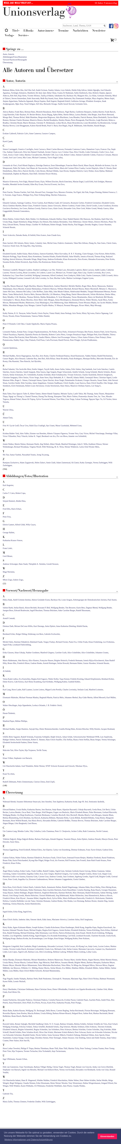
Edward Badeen (9, 810)
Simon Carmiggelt (10, 149)
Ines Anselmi (47, 802)
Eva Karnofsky (24, 679)
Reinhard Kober (108, 679)
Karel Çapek (7, 141)
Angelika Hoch (45, 898)
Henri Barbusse (58, 112)
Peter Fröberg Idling (42, 195)
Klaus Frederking (95, 642)
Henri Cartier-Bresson (55, 149)
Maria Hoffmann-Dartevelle (74, 898)
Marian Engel (78, 182)
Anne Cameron (35, 133)
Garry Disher (89, 171)
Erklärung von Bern (35, 634)
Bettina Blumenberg (10, 818)
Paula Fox (73, 642)
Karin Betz (80, 608)
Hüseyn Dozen (107, 839)
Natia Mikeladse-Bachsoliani (49, 965)
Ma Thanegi (88, 394)
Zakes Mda (48, 292)
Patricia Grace (46, 208)
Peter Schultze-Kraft (30, 1032)
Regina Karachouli (104, 927)
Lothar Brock (61, 123)
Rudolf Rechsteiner (104, 356)
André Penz (105, 1000)
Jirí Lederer (41, 273)
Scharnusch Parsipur (76, 332)
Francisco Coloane (104, 155)
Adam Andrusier (65, 98)
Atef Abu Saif (29, 90)
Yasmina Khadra (48, 256)
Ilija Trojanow (30, 750)
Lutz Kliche (53, 933)
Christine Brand (16, 123)
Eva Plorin (36, 1003)
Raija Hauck (96, 890)
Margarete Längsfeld (11, 946)
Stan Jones (101, 243)
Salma (67, 369)
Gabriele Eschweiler (52, 634)
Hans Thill (63, 1048)
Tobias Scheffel (39, 1027)
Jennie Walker (8, 444)
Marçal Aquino (40, 101)
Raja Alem (22, 96)
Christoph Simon (34, 380)
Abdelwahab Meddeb (78, 292)
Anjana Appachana (10, 101)
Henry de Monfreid (95, 297)
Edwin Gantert (8, 525)
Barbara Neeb (32, 979)
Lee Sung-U (96, 386)
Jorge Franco (17, 195)
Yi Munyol (59, 305)
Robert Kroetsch (21, 262)
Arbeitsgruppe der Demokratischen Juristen (90, 600)
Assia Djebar (99, 171)
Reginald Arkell (63, 101)
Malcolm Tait (8, 750)
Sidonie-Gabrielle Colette (86, 155)
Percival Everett (50, 184)
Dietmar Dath (8, 626)
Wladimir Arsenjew (93, 101)
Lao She (51, 270)
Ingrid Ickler (7, 912)
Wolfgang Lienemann (41, 275)
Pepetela (21, 335)
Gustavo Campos (48, 133)
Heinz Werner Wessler (58, 1083)
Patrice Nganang (101, 313)
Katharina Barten (34, 810)
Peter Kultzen (84, 938)
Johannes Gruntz (101, 653)
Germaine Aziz (81, 104)
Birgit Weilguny (16, 1083)
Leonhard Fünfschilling (22, 645)
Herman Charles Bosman (19, 120)
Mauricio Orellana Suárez (80, 386)
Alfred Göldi (20, 525)
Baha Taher (7, 394)
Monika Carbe (23, 831)
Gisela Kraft (110, 936)
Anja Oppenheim (24, 705)
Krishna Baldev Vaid (11, 433)
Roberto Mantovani (55, 960)
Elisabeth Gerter (108, 203)
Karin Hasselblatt (69, 890)
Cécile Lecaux (69, 946)
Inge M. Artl (83, 802)
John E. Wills (82, 444)
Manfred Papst (8, 721)
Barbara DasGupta (42, 839)
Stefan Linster (72, 949)
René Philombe (31, 337)
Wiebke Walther (43, 1080)
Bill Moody (108, 297)
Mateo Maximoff (91, 289)
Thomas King (99, 256)
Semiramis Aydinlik (96, 802)
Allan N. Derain (105, 168)
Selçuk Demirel (9, 501)
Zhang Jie (92, 243)
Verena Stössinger (108, 740)
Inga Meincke (44, 962)
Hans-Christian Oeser (43, 989)
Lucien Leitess (38, 690)
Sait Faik (30, 192)
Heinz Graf (97, 874)
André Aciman (41, 90)
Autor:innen (46, 30)
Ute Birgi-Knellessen (25, 815)
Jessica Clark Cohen (16, 155)
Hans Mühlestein (70, 303)
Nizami (11, 316)
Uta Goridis (73, 874)
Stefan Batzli (19, 608)
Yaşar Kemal (22, 256)
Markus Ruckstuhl (100, 1013)
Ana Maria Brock (35, 821)
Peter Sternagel (55, 1038)
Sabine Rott (87, 1013)
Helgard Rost (77, 1013)
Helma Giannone (98, 871)
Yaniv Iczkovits (9, 235)
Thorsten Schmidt (104, 1027)
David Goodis (91, 206)
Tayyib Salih (49, 369)
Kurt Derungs (39, 626)
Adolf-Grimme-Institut (22, 600)
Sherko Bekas (68, 115)
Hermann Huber (76, 663)
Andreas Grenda (55, 877)
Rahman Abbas (9, 90)
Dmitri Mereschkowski (80, 294)
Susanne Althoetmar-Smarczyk (29, 802)
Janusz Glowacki (54, 206)
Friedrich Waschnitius (58, 1080)
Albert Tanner (35, 394)
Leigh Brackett (102, 120)
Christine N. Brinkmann (45, 123)
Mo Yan (6, 455)
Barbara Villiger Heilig (43, 1067)
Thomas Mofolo (33, 297)
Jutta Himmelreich (92, 895)
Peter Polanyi (100, 337)
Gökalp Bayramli (84, 810)
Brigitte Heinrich (60, 660)
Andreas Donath (94, 839)
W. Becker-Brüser (34, 115)
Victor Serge (34, 377)
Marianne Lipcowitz (86, 949)
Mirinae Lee (60, 273)
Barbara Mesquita (94, 962)
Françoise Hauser (46, 660)
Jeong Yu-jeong (43, 455)
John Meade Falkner (61, 292)
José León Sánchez (100, 369)
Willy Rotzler (95, 729)
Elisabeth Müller (91, 968)
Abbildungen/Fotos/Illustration (15, 57)
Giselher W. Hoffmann (40, 225)
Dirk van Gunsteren (10, 1067)
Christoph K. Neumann (61, 979)
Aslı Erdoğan (99, 182)
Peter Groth (12, 879)
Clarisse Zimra (39, 782)
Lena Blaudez (74, 117)
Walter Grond (91, 208)
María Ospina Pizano (48, 324)
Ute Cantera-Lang (10, 831)
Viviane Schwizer (74, 375)
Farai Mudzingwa (42, 303)
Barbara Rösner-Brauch (62, 1013)
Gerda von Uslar (102, 1070)
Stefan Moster (55, 968)
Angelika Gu (23, 879)
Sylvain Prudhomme (89, 340)
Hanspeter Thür (60, 396)
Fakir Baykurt (20, 115)
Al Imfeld (31, 235)
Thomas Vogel (69, 1067)
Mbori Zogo (7, 580)
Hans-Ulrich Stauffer (94, 383)
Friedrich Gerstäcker (93, 203)
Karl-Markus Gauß (51, 203)
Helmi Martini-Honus (108, 960)
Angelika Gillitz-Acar (34, 874)
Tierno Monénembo (79, 297)
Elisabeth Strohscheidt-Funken (15, 742)
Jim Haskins (96, 219)
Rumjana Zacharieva (11, 463)
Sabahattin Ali (60, 96)
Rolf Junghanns (86, 920)
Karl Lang (7, 690)
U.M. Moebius (20, 297)
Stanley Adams (54, 90)
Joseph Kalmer (38, 927)
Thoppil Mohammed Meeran (99, 292)
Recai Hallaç (95, 887)
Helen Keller (110, 254)
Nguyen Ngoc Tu (95, 399)
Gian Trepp (69, 399)
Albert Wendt (55, 444)
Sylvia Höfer (57, 898)
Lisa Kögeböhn (16, 936)
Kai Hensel (44, 222)
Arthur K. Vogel (34, 436)
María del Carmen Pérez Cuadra (72, 168)
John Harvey (22, 660)
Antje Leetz (92, 946)
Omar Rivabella (62, 359)
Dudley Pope (19, 340)
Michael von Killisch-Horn (47, 1070)
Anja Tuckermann (59, 1051)
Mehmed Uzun (75, 426)
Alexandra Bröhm (49, 821)
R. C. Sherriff (67, 377)
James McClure (9, 292)
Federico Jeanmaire (65, 243)
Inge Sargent (51, 372)
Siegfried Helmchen (49, 893)
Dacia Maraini (18, 289)
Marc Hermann (78, 893)
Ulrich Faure (61, 858)
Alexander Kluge (29, 259)
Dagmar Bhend (92, 608)
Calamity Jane (40, 243)
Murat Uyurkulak (62, 426)
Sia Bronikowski (103, 123)
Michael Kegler (35, 930)
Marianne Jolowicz (59, 920)
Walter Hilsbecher (77, 895)
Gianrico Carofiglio (25, 149)
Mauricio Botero (36, 120)
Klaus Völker (8, 758)
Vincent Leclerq (16, 273)
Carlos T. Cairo (9, 493)
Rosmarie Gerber (77, 203)
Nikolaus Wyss (81, 766)
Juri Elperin (47, 850)
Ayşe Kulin (33, 262)
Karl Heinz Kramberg (33, 682)
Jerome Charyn (51, 152)
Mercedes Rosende (104, 359)
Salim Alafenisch (80, 93)
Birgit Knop (42, 259)
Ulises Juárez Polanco (85, 337)
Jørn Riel (41, 359)
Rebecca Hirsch (106, 895)
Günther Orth (102, 989)
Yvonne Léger (71, 273)
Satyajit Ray (33, 729)
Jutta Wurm (67, 1086)
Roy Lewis (106, 273)
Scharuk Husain (9, 227)
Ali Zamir (75, 463)
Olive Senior (23, 377)
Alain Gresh (58, 208)
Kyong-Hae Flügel (36, 860)
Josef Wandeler (27, 766)
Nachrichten (80, 30)
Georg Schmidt (91, 372)
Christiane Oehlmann (25, 989)
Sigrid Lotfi (22, 952)
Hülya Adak (7, 600)
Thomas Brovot (77, 821)
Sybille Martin (81, 960)
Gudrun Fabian (8, 858)
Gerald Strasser (52, 564)
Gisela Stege (29, 1038)
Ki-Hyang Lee (81, 946)
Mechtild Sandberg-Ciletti (38, 1024)
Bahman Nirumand (107, 979)
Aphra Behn (57, 115)
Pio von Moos (62, 436)
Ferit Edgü (23, 182)
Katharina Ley (8, 275)
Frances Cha (105, 149)
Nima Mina (65, 965)
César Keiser (99, 254)
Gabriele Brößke (63, 821)
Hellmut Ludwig (59, 952)
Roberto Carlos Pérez (57, 335)
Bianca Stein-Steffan (81, 740)
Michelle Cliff (48, 155)
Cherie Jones (111, 243)
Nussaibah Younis (29, 455)
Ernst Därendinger (58, 165)
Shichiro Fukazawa (58, 195)
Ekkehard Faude (36, 642)
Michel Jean (52, 243)
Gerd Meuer (7, 556)
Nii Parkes (53, 332)
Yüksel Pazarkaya (10, 335)
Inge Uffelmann (9, 1059)
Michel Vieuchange (96, 433)
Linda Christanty (91, 152)
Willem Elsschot (51, 182)
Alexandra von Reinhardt (85, 1070)
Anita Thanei (99, 394)
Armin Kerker (64, 930)
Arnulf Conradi (9, 618)
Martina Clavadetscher (33, 155)
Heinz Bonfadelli (99, 117)
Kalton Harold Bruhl (38, 126)
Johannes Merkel (71, 697)
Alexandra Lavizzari (55, 946)
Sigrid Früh (7, 645)
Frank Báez (19, 112)
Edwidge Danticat (43, 165)
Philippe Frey (28, 195)
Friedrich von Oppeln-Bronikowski (82, 989)
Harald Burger (99, 126)
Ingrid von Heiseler (28, 1070)
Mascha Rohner (34, 1013)
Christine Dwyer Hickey (47, 174)
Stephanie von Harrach (23, 758)
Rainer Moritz (44, 968)
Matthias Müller (78, 968)
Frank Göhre (80, 206)
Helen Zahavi (40, 463)
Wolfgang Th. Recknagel (35, 1011)
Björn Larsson (88, 270)
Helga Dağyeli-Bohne (25, 839)
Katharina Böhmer (48, 818)
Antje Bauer (56, 810)
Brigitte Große (104, 877)
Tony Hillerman (75, 222)
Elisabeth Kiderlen (78, 930)
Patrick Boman (86, 117)
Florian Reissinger (92, 1011)
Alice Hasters (33, 660)
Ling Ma (6, 286)
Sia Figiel (77, 192)
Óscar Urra (24, 426)
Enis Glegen (49, 874)
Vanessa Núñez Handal (40, 316)
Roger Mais (86, 286)
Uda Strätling (80, 1038)
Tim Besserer (70, 608)
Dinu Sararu (41, 372)
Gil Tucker (107, 399)
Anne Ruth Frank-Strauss (96, 860)
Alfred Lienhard (56, 275)
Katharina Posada (63, 1003)
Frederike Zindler (34, 1102)
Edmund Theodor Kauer (19, 930)
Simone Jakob (35, 920)
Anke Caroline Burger (66, 610)
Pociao (43, 1003)
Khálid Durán (82, 626)
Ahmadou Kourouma (96, 259)
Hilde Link (80, 275)
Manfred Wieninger (68, 444)
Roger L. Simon (21, 380)
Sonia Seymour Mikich (56, 1035)
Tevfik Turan (41, 750)
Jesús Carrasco (40, 149)
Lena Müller (14, 971)
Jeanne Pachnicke (9, 1000)
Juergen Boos (8, 610)
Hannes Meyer (8, 965)
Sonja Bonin (100, 818)
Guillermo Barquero (83, 112)
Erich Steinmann (17, 386)
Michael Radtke (9, 356)
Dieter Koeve (8, 682)
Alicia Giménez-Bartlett (12, 206)
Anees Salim (60, 369)
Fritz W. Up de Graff (11, 426)
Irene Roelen (22, 1013)
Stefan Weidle (101, 1080)
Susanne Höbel (32, 898)
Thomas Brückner (50, 610)
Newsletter (99, 30)
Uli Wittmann (39, 1086)
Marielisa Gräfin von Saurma (14, 877)
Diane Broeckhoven (75, 123)
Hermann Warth (33, 444)
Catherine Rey (31, 359)
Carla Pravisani (51, 340)
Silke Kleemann (41, 933)
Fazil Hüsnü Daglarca (26, 165)
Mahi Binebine (31, 117)
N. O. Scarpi (54, 1024)
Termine (63, 30)
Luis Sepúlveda (106, 737)
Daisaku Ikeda (21, 235)
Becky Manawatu (99, 286)
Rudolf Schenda (27, 737)
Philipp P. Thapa (27, 1048)
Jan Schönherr (53, 1029)
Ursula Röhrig (46, 1013)
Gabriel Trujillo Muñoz (45, 305)
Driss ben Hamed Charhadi (33, 152)
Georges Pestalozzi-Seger (76, 335)
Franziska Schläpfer (42, 737)
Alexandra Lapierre (74, 270)
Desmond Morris (78, 300)
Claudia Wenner (29, 1083)
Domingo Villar (111, 433)
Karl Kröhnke (47, 682)
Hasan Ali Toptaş (28, 399)
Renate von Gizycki (83, 1067)
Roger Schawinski (64, 372)
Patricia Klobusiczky (67, 933)
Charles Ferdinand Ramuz (59, 356)
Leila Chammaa (48, 831)
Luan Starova (80, 383)
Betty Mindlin (8, 297)
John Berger (92, 115)
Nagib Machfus (30, 286)
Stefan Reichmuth (77, 1011)
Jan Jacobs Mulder (104, 303)
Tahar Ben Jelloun (81, 243)
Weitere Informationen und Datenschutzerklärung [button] (28, 1139)
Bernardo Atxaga (50, 104)
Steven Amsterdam (18, 98)
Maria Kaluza (33, 254)
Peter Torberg (85, 1048)
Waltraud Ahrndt (9, 802)
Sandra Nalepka (20, 979)
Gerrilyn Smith (14, 383)
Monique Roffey (89, 359)
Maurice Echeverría (10, 182)
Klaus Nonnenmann (23, 316)
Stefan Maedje (8, 960)
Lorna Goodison (104, 206)
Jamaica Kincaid (87, 256)
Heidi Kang (79, 927)
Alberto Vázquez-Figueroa (57, 433)
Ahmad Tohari (15, 399)
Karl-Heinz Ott (14, 992)
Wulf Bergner (47, 812)
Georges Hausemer (108, 890)
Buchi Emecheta (65, 182)
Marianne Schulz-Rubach (64, 1032)
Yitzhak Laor (61, 270)
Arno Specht (99, 1035)
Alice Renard (20, 359)
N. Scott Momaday (63, 297)
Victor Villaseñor (9, 436)
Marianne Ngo (76, 979)
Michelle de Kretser (102, 165)
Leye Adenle (66, 90)
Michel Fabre (8, 642)
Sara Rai (35, 356)
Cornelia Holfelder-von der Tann (22, 901)
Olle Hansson (85, 219)
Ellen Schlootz (91, 1027)
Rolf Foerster (70, 860)
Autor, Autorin (8, 54)
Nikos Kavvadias (61, 254)
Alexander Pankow (24, 1000)
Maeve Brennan (29, 123)
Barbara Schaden (66, 1024)
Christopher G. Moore (11, 300)
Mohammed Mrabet (17, 303)
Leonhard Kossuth (83, 936)
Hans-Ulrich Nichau (91, 979)
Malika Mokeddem (47, 297)
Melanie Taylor (66, 394)
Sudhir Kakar (22, 254)
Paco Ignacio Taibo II (20, 394)
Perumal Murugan (71, 305)
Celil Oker (20, 324)
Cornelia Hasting (83, 890)
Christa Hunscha (17, 904)
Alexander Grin (69, 208)
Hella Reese (50, 1011)
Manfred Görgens (47, 653)
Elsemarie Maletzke (10, 697)
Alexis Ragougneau (23, 356)
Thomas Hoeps (25, 225)
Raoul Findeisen (108, 858)
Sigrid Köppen (40, 936)
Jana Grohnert (68, 877)
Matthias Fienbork (94, 858)
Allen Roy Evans (36, 184)
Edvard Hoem (12, 225)
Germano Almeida (104, 96)
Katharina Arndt (71, 802)
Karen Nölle (7, 981)
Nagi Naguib (8, 979)
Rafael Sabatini (9, 369)
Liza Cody (59, 155)
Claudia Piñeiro (44, 337)
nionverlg (40, 12)
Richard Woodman (21, 447)
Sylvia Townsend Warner (45, 399)
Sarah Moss (102, 300)
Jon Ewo (61, 184)
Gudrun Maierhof (61, 286)
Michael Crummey (39, 158)
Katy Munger (29, 305)
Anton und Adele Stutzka (96, 1038)
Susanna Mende (67, 962)
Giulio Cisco (104, 152)
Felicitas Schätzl (25, 1027)
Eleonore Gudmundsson (38, 879)
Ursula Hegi (7, 222)
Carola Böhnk (74, 818)
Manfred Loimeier (96, 690)
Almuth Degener (56, 839)
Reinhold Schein (52, 1027)
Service (23, 35)
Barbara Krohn (22, 938)
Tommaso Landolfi (10, 270)
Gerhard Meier (32, 962)
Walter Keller (53, 679)
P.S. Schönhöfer (30, 375)
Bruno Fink (7, 860)
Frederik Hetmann (75, 660)
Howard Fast (40, 192)
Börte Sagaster (14, 737)
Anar (56, 98)
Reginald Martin (46, 697)
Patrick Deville (28, 171)
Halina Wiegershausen (91, 1083)
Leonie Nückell (19, 981)
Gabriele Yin (8, 1094)
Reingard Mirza (88, 965)
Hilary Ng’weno (88, 313)
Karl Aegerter (8, 485)
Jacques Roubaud (108, 729)
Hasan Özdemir (9, 713)
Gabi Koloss (19, 682)
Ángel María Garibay (11, 871)
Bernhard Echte (9, 634)
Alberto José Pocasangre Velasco (64, 337)
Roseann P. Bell (44, 608)
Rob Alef (13, 96)
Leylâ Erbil (88, 182)
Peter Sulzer (14, 1041)
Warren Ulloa (8, 410)
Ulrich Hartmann (20, 890)
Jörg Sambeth (87, 369)
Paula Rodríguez (75, 359)
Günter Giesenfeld (18, 874)
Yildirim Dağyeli (9, 839)
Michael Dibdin (52, 171)
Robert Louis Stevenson (34, 386)
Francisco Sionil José (11, 246)
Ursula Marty (8, 962)
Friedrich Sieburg (73, 1035)
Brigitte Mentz (80, 962)
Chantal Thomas (31, 396)
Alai (90, 93)
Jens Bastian (46, 810)
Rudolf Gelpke (48, 871)
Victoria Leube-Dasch (17, 949)
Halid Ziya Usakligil (37, 426)
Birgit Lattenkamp (39, 946)
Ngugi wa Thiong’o (16, 396)
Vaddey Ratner (90, 356)
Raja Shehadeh (55, 377)
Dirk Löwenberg (45, 952)
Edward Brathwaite (21, 610)
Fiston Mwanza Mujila (87, 303)
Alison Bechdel (31, 608)
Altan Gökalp (19, 653)
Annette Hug (102, 901)
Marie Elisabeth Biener (79, 812)
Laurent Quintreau (10, 348)
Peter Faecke (8, 192)
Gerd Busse (32, 823)
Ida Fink (85, 192)
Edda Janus (46, 920)
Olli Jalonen (18, 243)
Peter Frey (7, 517)
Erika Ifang (17, 912)
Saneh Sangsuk (29, 372)
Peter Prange (76, 1003)
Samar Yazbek (15, 455)
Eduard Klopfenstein (93, 679)
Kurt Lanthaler (25, 946)
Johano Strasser (68, 1038)
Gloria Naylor (43, 313)
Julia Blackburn (62, 117)
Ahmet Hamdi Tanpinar (50, 394)
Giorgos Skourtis (89, 380)
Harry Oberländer (9, 989)
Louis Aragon (66, 600)
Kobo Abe (19, 90)
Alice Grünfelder (74, 653)
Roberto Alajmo (99, 93)
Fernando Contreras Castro (75, 149)
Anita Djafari (50, 626)
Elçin (42, 182)
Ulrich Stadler (68, 383)
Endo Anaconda (33, 98)
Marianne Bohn (62, 818)
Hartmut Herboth (65, 893)
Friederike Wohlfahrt (54, 1086)
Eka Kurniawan (45, 262)
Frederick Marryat (49, 289)
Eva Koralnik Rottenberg (57, 936)
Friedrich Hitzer (23, 663)
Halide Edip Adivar (79, 90)
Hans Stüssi (64, 386)
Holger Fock (49, 860)
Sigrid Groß (93, 877)
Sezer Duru (14, 842)
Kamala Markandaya (33, 289)
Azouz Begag (47, 115)
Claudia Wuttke (79, 1086)
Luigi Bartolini (8, 115)
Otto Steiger (108, 383)
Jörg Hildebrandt (62, 895)
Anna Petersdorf (15, 1003)
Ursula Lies (48, 949)
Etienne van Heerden (38, 433)
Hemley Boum (64, 120)
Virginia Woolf (35, 447)
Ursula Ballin (21, 810)
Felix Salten (76, 369)
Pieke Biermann (95, 812)
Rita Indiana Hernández (58, 222)
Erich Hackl (17, 887)
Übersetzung (8, 62)
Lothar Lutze (91, 952)
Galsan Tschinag (81, 399)
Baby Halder (30, 219)
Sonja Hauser (8, 893)
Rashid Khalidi (62, 256)
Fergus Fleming (95, 192)
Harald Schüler (15, 1032)
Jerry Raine (44, 356)
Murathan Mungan (16, 305)
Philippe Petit (92, 335)
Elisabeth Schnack (10, 1029)
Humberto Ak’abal (34, 93)
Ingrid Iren (27, 912)
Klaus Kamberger (67, 927)
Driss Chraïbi (79, 152)
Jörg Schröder (105, 1029)
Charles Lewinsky (94, 273)
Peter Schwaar (80, 1032)
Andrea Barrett (98, 112)
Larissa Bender (81, 115)
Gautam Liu (99, 949)
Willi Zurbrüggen (48, 1102)
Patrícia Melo (29, 294)
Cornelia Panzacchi (55, 1000)
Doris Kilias (105, 930)
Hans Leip (82, 273)
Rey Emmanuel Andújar (82, 98)
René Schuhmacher (59, 375)
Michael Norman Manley (29, 697)
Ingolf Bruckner (36, 610)
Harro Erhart (16, 509)
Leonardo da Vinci (10, 165)
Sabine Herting (106, 893)
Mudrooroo (30, 303)
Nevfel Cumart (102, 831)
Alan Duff (33, 174)
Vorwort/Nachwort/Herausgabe (15, 60)
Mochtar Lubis (59, 278)
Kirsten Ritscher (82, 729)
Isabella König (28, 936)
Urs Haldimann (42, 219)
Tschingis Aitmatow (18, 93)
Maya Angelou (97, 98)
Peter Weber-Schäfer (88, 1080)
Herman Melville (42, 294)
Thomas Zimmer (19, 1102)
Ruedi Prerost (63, 340)
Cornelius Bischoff (58, 815)
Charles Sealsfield (89, 375)
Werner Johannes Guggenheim (60, 879)
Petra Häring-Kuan (108, 887)
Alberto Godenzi (68, 206)
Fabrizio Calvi (22, 133)
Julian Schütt (67, 737)
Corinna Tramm (97, 1048)
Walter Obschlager (10, 705)
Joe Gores (23, 208)
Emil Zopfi (50, 782)
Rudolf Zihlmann (9, 782)
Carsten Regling (62, 1011)
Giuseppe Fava (52, 192)
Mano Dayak (89, 165)
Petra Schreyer (65, 1029)
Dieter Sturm (32, 742)
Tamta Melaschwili (15, 294)
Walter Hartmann (35, 890)
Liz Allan (92, 96)
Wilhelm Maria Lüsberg (76, 952)
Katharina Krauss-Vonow (12, 540)
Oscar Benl (26, 812)
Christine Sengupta (10, 377)
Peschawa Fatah (49, 858)
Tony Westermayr (75, 1083)
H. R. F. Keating (75, 254)
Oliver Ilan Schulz (46, 1032)
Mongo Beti (7, 117)
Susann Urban (21, 1059)
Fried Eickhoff (24, 850)
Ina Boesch (35, 818)
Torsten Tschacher (31, 1051)
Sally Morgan (49, 300)
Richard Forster (62, 642)
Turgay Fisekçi (49, 642)
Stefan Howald (63, 663)
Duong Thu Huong (45, 396)
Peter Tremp (109, 1048)
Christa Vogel (58, 1067)
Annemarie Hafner (54, 887)
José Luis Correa (15, 158)
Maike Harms (8, 890)
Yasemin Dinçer (70, 839)
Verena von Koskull (67, 1070)
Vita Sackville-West (23, 369)
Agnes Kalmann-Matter (22, 927)
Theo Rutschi (25, 361)
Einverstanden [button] (107, 1136)
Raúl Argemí (52, 101)
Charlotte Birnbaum (42, 815)
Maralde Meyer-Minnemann (26, 965)
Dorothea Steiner (41, 1038)
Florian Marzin (20, 962)
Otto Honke (68, 901)
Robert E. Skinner (38, 740)
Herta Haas (7, 887)
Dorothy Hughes (91, 225)
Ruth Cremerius (89, 831)
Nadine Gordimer (32, 653)
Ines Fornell (81, 860)
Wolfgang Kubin (60, 682)
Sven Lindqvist (69, 275)
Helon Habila (8, 219)
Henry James (29, 243)
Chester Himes (87, 222)
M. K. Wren (59, 447)
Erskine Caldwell (9, 133)
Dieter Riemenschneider (48, 729)
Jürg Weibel (44, 444)
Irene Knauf (80, 933)
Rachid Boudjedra (51, 120)
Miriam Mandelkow (39, 960)
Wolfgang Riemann (107, 1011)
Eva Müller (66, 968)
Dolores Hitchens (101, 222)
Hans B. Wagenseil (28, 1080)
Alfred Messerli (99, 697)
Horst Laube (16, 690)
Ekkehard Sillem (87, 1035)
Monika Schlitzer (77, 1027)
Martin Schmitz (104, 372)
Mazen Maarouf (16, 286)
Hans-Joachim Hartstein (52, 890)
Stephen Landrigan (40, 270)
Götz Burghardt (21, 823)
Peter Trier (7, 1051)
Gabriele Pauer (82, 1000)
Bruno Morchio (27, 300)
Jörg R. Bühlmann (75, 126)
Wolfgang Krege (9, 938)
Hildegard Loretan (16, 278)
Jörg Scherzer (65, 1027)
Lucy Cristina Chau (65, 152)
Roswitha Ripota (9, 1013)
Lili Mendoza (55, 294)
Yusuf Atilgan (29, 104)
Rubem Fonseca (108, 192)
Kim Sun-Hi (24, 1041)
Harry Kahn (7, 927)
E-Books (28, 30)
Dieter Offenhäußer (59, 989)
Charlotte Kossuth (98, 936)
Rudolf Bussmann (83, 610)
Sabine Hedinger (20, 893)
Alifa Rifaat (50, 359)
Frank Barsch (110, 112)
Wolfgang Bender (57, 608)
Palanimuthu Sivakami (73, 380)
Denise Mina (110, 294)
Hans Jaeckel (8, 243)
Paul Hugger (79, 225)
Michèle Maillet (75, 286)
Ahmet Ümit (7, 418)
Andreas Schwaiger (10, 564)
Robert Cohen (69, 155)
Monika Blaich (84, 815)
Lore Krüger (48, 938)
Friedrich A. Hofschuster (95, 898)
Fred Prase (40, 340)
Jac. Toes (101, 396)
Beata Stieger (95, 740)
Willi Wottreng (47, 447)
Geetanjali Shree (91, 377)
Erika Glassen (8, 653)
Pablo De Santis (19, 168)
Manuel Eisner (33, 182)
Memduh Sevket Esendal (19, 184)
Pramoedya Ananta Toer (87, 396)
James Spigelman (39, 383)
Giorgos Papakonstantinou (38, 332)
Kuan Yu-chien (8, 774)
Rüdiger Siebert (9, 740)
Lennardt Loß (29, 278)
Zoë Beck (106, 810)
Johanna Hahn (84, 887)
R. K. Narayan (19, 313)
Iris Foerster (59, 860)
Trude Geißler (36, 871)
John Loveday (40, 278)
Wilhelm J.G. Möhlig (29, 968)
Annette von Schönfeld (77, 436)
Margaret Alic (82, 96)
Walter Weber (73, 1080)
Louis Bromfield (90, 123)
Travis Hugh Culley (55, 158)
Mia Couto (27, 158)
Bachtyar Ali (71, 96)
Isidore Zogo (18, 580)
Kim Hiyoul (21, 898)
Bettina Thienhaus (41, 1048)
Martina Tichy (73, 1048)
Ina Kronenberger (36, 938)
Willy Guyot (30, 525)
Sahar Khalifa (74, 256)
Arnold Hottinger (49, 663)
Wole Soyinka (26, 383)
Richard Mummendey (51, 971)
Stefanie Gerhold (71, 871)
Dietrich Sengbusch (104, 375)
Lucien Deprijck (92, 168)
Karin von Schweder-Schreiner (99, 1032)
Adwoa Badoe (8, 112)
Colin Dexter (40, 171)
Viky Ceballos (35, 831)
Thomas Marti (69, 960)
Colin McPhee (37, 292)
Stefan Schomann (16, 375)
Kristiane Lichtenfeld (35, 949)
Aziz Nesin (76, 313)
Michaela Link (60, 949)
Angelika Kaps (91, 927)
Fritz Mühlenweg (56, 303)
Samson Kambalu (46, 254)
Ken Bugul (63, 126)
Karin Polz (51, 1003)
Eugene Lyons (87, 278)
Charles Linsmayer (93, 275)
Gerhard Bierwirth (109, 812)
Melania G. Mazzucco (107, 289)
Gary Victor (83, 433)
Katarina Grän (31, 877)
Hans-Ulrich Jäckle (10, 920)
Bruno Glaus (27, 206)
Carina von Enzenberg (61, 850)
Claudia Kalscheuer (52, 927)
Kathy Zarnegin (86, 463)
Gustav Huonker (104, 225)
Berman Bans (30, 112)
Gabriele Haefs (40, 887)
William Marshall (64, 289)
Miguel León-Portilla (53, 690)
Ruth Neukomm (45, 979)
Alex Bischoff (71, 815)
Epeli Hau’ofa (107, 219)
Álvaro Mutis (84, 305)
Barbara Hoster (91, 901)
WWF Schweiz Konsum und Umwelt (60, 766)
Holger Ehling (21, 634)
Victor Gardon (37, 203)
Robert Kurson (57, 262)
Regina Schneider (41, 1029)
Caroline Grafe (61, 653)
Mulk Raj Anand (46, 98)
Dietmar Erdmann (78, 850)
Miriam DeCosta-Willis (23, 626)
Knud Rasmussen (77, 356)
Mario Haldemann (10, 660)
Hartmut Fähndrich (21, 642)
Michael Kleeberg (27, 933)
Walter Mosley (91, 300)
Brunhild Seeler (29, 1035)
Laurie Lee (50, 273)
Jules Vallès (24, 433)
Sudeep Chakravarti (14, 152)
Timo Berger (36, 812)
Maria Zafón (7, 1102)
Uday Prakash (30, 340)
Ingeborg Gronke (81, 877)
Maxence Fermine (65, 192)
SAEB (5, 737)
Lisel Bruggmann (22, 126)
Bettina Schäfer (80, 1024)
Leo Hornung (79, 901)
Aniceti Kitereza (16, 259)
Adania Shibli (78, 377)
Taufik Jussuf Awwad (66, 104)
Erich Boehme (24, 818)
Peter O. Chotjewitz (62, 831)
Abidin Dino (20, 501)
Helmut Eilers (36, 850)
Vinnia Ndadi (54, 313)
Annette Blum (107, 815)
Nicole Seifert (41, 1035)
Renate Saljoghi (21, 1024)
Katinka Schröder (44, 375)
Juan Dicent (64, 171)
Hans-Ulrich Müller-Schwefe (30, 971)
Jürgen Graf (106, 874)
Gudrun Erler (107, 850)
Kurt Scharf (112, 1024)
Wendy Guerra (103, 208)
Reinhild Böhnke (87, 818)
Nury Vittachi (22, 436)
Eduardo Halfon (55, 219)
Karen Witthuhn (27, 1086)
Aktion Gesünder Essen (40, 600)
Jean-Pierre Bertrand (106, 115)
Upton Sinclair (48, 380)
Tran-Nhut (60, 399)
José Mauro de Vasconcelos (37, 168)
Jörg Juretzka (36, 246)
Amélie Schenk (78, 372)
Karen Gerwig (84, 871)
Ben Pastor (89, 332)
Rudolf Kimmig (13, 933)
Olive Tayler (19, 750)
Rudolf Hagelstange (70, 887)
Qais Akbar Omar (49, 93)
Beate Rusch (16, 1016)
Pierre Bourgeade (77, 120)
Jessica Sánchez (16, 372)
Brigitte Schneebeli (25, 1029)
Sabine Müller (104, 968)
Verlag (9, 35)
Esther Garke (25, 871)
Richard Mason (78, 289)
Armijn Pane (22, 332)
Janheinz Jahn (24, 920)
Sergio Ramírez (22, 729)
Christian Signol (105, 377)
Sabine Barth (8, 608)
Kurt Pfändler (103, 335)
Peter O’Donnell (9, 324)
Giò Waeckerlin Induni (11, 766)
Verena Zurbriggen (100, 463)
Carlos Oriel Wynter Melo (89, 447)
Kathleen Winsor (95, 444)
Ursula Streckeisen (52, 386)
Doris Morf (38, 300)
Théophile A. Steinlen (37, 564)
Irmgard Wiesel (107, 1083)
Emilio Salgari (37, 369)
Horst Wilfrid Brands (19, 821)
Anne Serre (44, 377)
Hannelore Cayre (93, 149)
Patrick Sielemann (23, 740)
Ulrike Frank (83, 642)
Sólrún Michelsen (97, 294)
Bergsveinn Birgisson (46, 117)
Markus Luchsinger (73, 278)
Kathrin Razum (19, 1011)
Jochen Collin (76, 831)
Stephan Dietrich (76, 171)
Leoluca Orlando (38, 705)
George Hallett (8, 533)
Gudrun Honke (36, 663)
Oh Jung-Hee (25, 246)
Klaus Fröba (15, 863)
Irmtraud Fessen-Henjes (76, 858)
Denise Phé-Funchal (16, 337)
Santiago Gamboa (24, 203)
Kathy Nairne (8, 313)
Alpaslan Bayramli (69, 810)
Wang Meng (66, 294)
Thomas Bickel (19, 117)
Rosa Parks (62, 332)
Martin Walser (20, 444)
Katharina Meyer (108, 962)
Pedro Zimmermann (25, 782)
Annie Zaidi (50, 463)
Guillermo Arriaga (78, 101)
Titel (15, 30)
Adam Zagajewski (27, 463)
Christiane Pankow (40, 1000)
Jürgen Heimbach (20, 222)
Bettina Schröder (79, 1029)
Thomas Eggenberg (10, 850)
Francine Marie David (74, 165)
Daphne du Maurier (20, 174)
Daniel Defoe (53, 168)
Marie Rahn (7, 1011)
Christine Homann (43, 901)
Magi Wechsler (8, 572)
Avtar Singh (59, 380)
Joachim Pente (94, 1000)
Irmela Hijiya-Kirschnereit (93, 660)
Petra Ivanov (41, 235)
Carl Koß (71, 936)
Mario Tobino (72, 396)
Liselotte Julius (73, 920)
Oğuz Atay (19, 104)
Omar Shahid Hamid (71, 219)
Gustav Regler (8, 359)
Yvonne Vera (73, 433)
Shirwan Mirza (101, 965)
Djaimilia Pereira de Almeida (36, 335)
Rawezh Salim (8, 1024)
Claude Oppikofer (32, 324)
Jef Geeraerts (65, 203)
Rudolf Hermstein (92, 893)
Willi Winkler (14, 1086)
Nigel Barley (70, 112)
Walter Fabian (20, 858)
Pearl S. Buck (52, 126)
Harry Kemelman (35, 256)
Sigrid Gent (59, 871)
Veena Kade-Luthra (10, 679)
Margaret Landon (25, 270)
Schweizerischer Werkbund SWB (86, 737)
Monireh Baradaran (43, 112)
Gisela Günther (79, 879)
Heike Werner (39, 766)
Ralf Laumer (27, 690)
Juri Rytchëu (36, 361)
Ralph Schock (56, 737)
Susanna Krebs (8, 262)
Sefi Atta (39, 104)
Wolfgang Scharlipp (10, 1027)
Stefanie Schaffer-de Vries (97, 1024)
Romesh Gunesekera (21, 211)
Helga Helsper (33, 222)
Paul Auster (112, 600)
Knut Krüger (59, 938)
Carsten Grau (43, 877)
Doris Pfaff (26, 1003)
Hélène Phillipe (21, 721)
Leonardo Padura (9, 332)
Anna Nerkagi (65, 313)
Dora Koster (82, 259)
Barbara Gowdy (34, 208)
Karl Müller (111, 697)
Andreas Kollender (55, 259)
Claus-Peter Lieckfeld (23, 275)
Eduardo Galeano (9, 203)
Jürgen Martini (93, 960)
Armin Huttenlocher (32, 904)
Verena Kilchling (92, 930)
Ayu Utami (50, 426)
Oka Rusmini (14, 361)
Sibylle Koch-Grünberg (95, 933)
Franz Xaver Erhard (93, 850)
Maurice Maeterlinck (45, 286)
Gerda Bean (96, 810)
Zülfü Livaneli (107, 275)
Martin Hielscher (31, 895)
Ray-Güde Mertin (85, 697)
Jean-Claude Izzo (53, 235)
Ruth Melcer (55, 962)
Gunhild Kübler (74, 682)
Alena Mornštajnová (63, 300)
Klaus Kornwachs (70, 259)
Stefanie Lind (82, 690)
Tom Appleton (58, 802)
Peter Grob (81, 208)
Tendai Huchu (67, 225)
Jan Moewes (15, 968)
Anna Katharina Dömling (66, 626)
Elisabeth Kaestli (9, 254)
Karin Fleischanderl (20, 860)
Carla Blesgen (95, 815)
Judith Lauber (100, 270)
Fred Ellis (6, 509)
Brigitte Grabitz (85, 874)
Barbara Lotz (33, 952)
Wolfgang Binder (105, 608)
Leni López (12, 952)
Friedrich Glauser (40, 206)
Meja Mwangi (95, 305)
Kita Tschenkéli (45, 1051)
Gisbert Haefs (19, 219)
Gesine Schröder (92, 1029)
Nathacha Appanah (25, 101)
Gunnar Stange (18, 1038)
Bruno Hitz (12, 663)
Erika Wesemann (42, 1083)
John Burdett (88, 126)
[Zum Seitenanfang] (117, 82)
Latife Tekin (78, 394)
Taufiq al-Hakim (47, 96)
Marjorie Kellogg (9, 256)
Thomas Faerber (20, 192)
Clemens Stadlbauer (54, 383)
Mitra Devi (17, 171)
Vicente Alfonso (33, 96)
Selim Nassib (31, 313)
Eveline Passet (70, 1000)
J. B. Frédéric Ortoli (54, 705)
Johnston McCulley (23, 292)
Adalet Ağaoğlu (93, 90)
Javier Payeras (110, 332)
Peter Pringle (75, 340)
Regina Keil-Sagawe (39, 679)
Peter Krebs (110, 259)
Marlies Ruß (27, 1016)
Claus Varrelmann (26, 1067)
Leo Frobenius (108, 642)
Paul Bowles (90, 120)
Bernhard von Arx (49, 436)
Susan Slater (102, 380)
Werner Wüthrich (71, 447)
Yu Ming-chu (76, 965)
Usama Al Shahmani (65, 93)
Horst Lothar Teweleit (11, 1048)
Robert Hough (55, 225)
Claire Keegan (87, 254)
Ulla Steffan (67, 740)
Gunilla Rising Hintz (67, 729)
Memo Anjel (109, 98)
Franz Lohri (7, 548)
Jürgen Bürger (8, 823)
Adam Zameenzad (63, 463)
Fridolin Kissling (76, 679)
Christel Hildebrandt (47, 895)
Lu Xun (50, 278)
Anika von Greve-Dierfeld (102, 1067)
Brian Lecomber (29, 273)
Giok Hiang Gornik (16, 895)
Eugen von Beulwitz (61, 812)
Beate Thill (53, 1048)
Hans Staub (23, 564)
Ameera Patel (99, 332)
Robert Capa (20, 493)
